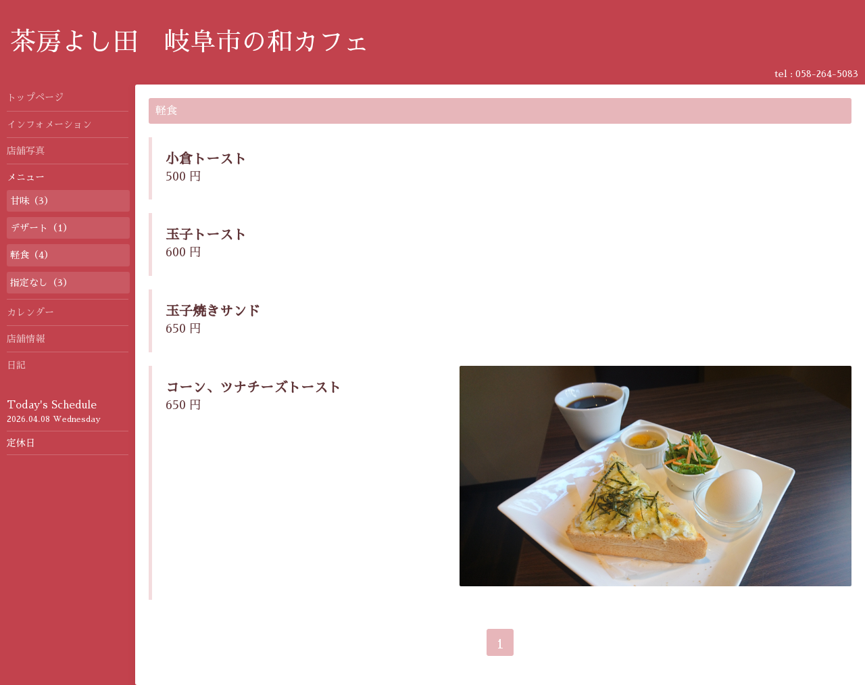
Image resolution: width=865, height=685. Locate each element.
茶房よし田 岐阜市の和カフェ (190, 42)
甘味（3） (31, 201)
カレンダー (30, 312)
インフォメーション (49, 124)
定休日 (21, 443)
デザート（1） (41, 228)
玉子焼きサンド (213, 311)
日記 (16, 365)
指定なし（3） (41, 282)
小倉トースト (206, 159)
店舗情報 (26, 339)
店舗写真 (26, 151)
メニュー (26, 177)
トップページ (35, 97)
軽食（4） (31, 255)
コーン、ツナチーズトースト (253, 387)
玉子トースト (206, 234)
